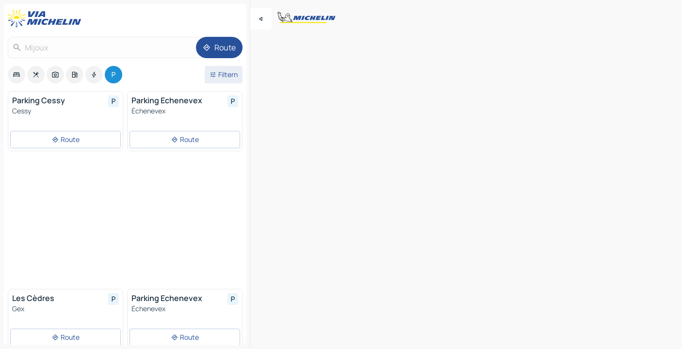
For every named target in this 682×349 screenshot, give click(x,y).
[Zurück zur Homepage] (46, 18)
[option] (16, 74)
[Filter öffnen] (224, 74)
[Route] (219, 47)
